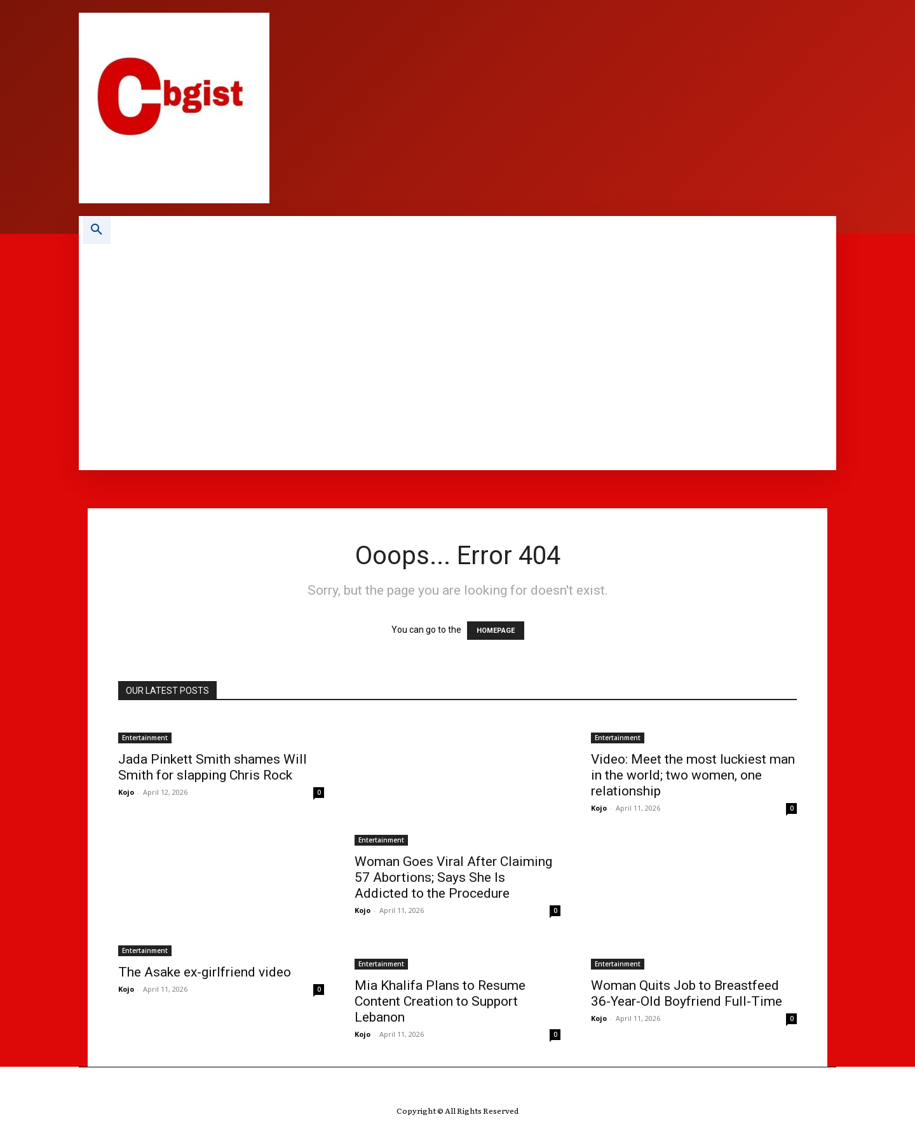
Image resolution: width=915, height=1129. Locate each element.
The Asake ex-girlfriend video (204, 972)
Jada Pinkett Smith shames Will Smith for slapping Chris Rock (212, 767)
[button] (97, 230)
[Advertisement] (486, 339)
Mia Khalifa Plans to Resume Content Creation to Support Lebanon (440, 1001)
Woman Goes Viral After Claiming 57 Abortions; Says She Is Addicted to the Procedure (453, 877)
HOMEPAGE (496, 630)
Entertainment (145, 737)
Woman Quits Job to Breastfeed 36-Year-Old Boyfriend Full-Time (686, 993)
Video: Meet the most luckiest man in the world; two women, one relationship (693, 775)
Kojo (126, 792)
